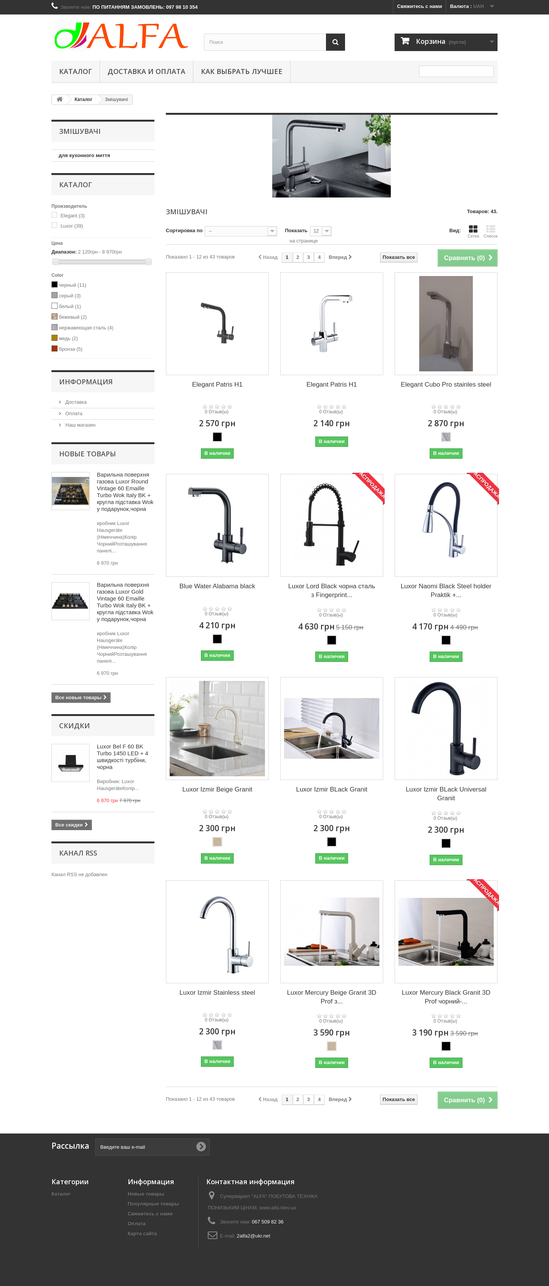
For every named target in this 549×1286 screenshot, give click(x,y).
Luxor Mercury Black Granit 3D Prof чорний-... (446, 997)
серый (70, 296)
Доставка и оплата (146, 71)
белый (70, 306)
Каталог (75, 71)
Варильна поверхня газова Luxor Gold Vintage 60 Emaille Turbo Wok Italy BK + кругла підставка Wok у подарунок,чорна (125, 601)
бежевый (73, 317)
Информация (86, 381)
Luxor (72, 226)
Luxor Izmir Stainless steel (217, 992)
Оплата (73, 413)
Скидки (74, 725)
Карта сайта (142, 1233)
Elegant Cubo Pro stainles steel (446, 384)
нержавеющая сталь (86, 328)
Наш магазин (79, 425)
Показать (296, 230)
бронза (71, 349)
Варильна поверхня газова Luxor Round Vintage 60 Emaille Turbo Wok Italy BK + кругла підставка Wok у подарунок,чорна (125, 491)
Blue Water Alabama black (217, 586)
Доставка (75, 402)
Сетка (473, 231)
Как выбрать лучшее (242, 71)
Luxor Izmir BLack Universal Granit (446, 794)
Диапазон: (64, 252)
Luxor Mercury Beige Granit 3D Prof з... (331, 997)
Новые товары (87, 453)
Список (490, 231)
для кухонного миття (84, 155)
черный (73, 285)
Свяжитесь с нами (419, 6)
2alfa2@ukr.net (253, 1236)
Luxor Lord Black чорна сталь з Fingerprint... (331, 591)
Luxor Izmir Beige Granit (217, 789)
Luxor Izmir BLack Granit (331, 789)
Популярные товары (153, 1204)
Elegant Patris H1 (217, 384)
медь (68, 338)
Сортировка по (184, 230)
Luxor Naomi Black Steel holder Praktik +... (446, 591)
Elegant (73, 215)
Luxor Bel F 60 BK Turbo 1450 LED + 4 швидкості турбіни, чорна (122, 756)
